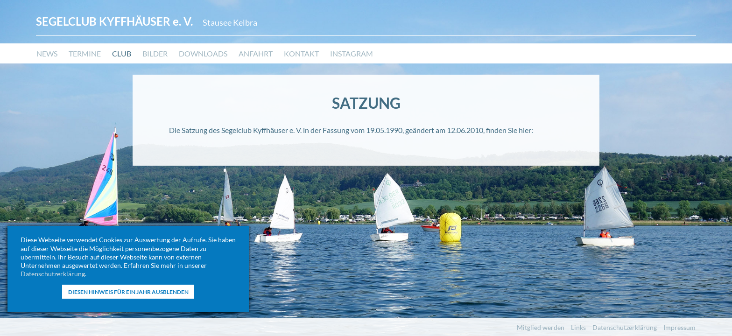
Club (121, 53)
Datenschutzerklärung (53, 274)
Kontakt (301, 53)
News (46, 53)
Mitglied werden (540, 327)
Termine (85, 53)
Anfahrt (256, 53)
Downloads (203, 53)
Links (578, 327)
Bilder (155, 53)
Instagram (351, 53)
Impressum (679, 327)
